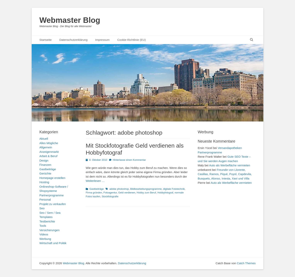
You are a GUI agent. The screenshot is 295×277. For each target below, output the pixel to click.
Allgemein (45, 147)
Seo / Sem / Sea (49, 212)
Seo (42, 208)
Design (43, 160)
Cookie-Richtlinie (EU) (131, 39)
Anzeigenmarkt (49, 151)
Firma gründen (94, 192)
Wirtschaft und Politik (52, 243)
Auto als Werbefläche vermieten (229, 165)
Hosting (44, 182)
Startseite (45, 39)
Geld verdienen (126, 192)
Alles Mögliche (48, 143)
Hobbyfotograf (165, 192)
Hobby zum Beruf (146, 192)
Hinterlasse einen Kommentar (129, 159)
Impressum (102, 39)
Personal (45, 199)
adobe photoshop (119, 188)
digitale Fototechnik (174, 188)
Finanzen (45, 164)
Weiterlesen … (95, 180)
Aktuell (43, 138)
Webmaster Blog (69, 20)
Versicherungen (49, 230)
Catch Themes (246, 263)
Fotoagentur (110, 192)
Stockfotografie (110, 196)
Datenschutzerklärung (73, 39)
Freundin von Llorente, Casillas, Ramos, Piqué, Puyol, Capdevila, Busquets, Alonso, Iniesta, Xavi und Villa (225, 174)
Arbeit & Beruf (48, 156)
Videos (43, 234)
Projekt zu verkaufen (52, 204)
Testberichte (47, 221)
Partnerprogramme (51, 195)
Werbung (45, 238)
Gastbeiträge (96, 188)
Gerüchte (45, 173)
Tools (42, 225)
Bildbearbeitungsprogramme (146, 188)
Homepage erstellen (52, 178)
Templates (46, 217)
